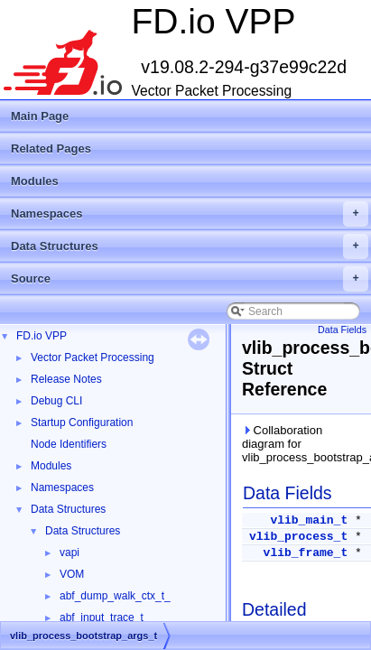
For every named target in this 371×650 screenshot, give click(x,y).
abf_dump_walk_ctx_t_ (115, 596)
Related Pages (51, 148)
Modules (35, 181)
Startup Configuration (82, 422)
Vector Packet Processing (92, 357)
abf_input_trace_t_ (104, 617)
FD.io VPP (41, 336)
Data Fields (342, 329)
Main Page (40, 116)
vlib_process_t (298, 536)
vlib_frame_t (306, 553)
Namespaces (189, 214)
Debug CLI (56, 401)
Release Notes (66, 379)
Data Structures (189, 246)
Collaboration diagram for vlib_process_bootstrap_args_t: (303, 443)
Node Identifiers (69, 444)
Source (189, 279)
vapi (69, 552)
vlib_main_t (309, 520)
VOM (72, 574)
